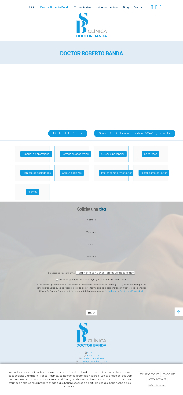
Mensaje (91, 256)
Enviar (91, 312)
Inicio (32, 7)
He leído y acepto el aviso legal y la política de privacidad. (91, 279)
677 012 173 (92, 352)
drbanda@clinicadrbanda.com (93, 361)
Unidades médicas (107, 7)
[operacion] (91, 96)
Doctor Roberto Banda (54, 7)
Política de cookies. (157, 385)
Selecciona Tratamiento (61, 273)
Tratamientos (82, 7)
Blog (126, 7)
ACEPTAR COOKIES (157, 379)
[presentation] (59, 301)
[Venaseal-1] (36, 96)
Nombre (91, 219)
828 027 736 (93, 355)
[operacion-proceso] (146, 96)
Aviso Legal (111, 291)
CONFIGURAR (169, 374)
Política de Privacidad (131, 291)
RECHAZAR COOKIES (149, 374)
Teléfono (91, 232)
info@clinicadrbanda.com (92, 358)
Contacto (140, 7)
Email (91, 244)
